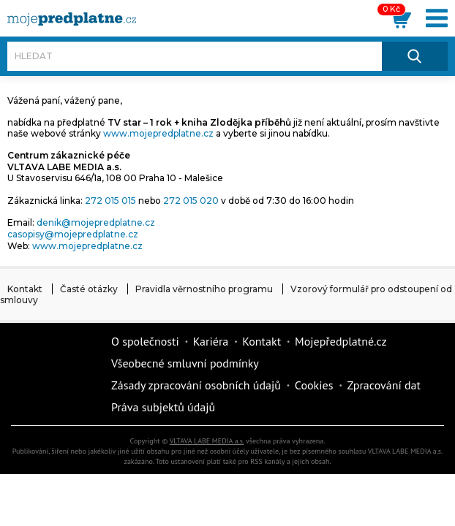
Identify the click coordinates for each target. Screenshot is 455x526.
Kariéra (210, 341)
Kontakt (24, 288)
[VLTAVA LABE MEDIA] (71, 19)
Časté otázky (89, 288)
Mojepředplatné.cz (341, 341)
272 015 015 (110, 200)
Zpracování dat (384, 385)
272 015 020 (191, 200)
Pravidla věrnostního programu (204, 288)
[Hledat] (194, 56)
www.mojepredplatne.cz (158, 133)
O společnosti (145, 341)
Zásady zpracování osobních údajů (196, 385)
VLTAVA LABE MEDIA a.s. (207, 441)
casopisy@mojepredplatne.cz (72, 234)
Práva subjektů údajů (163, 407)
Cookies (314, 385)
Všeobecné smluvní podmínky (185, 363)
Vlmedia (55, 374)
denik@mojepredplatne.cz (96, 222)
